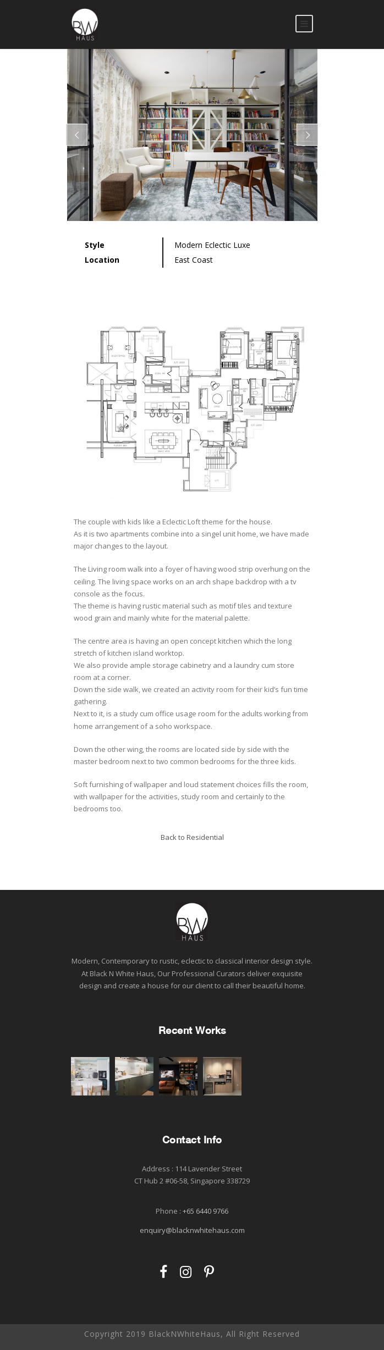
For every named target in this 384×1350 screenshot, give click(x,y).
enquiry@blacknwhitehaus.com (192, 1230)
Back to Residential (192, 837)
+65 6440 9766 (205, 1211)
